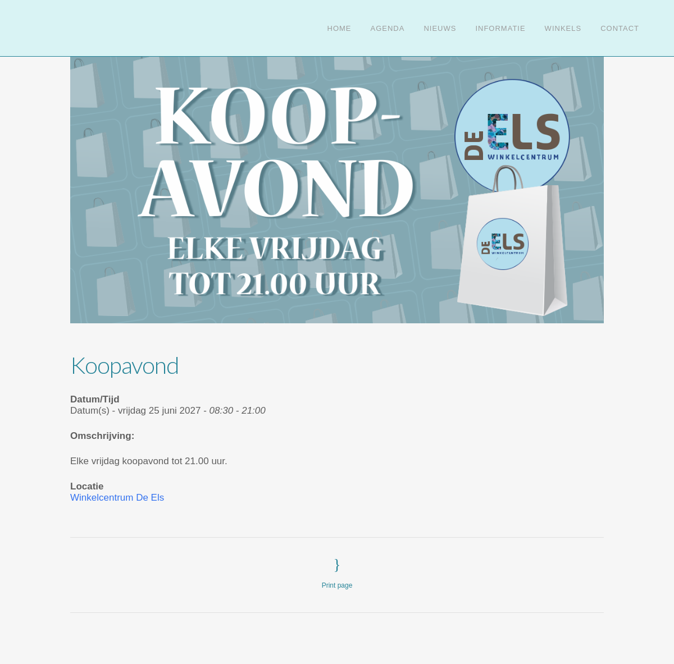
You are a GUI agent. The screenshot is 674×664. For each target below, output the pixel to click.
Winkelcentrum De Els (117, 497)
